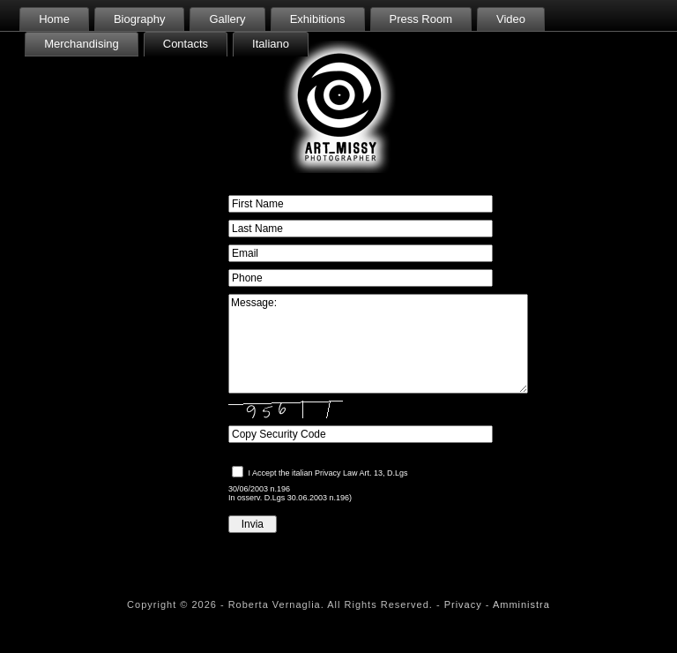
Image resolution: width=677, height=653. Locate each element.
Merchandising (81, 43)
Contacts (185, 43)
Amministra (521, 604)
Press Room (421, 19)
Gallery (227, 19)
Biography (140, 19)
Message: (378, 344)
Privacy (463, 604)
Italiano (270, 43)
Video (510, 19)
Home (54, 19)
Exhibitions (318, 19)
